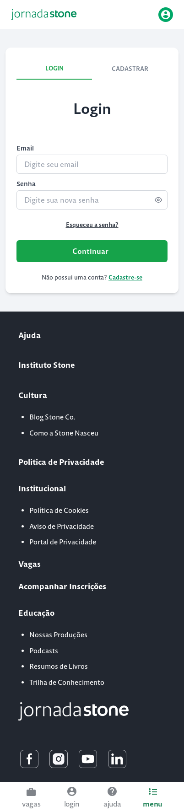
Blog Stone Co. (52, 417)
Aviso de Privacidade (61, 526)
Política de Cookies (59, 510)
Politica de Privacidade (61, 462)
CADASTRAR (130, 69)
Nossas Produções (58, 634)
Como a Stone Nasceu (63, 433)
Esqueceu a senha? (92, 225)
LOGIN (54, 68)
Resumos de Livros (58, 666)
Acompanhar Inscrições (62, 586)
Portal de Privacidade (62, 542)
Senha (26, 184)
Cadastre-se (125, 277)
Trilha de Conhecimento (66, 682)
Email (25, 148)
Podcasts (43, 650)
